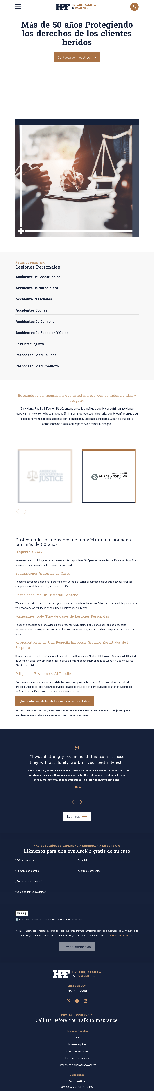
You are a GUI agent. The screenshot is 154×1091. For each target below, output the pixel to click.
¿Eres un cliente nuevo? (28, 881)
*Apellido (83, 860)
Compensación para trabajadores (77, 1064)
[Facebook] (77, 1001)
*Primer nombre (24, 860)
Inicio (77, 1037)
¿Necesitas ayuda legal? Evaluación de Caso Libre (54, 701)
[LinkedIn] (85, 1001)
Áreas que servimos (77, 1051)
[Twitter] (68, 1001)
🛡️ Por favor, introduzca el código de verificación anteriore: (49, 919)
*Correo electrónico (89, 870)
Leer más (77, 816)
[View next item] (25, 511)
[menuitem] (77, 278)
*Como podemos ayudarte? (30, 891)
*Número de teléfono (27, 870)
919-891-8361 (77, 991)
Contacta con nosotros (77, 57)
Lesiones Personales (77, 1058)
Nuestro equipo (77, 1044)
